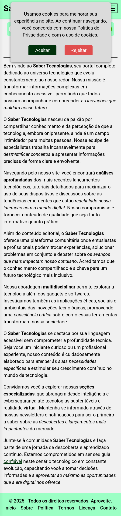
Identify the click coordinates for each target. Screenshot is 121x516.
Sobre (27, 508)
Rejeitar (79, 50)
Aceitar (42, 50)
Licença (87, 508)
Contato (108, 508)
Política (45, 508)
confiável (12, 461)
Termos (66, 508)
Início (10, 508)
